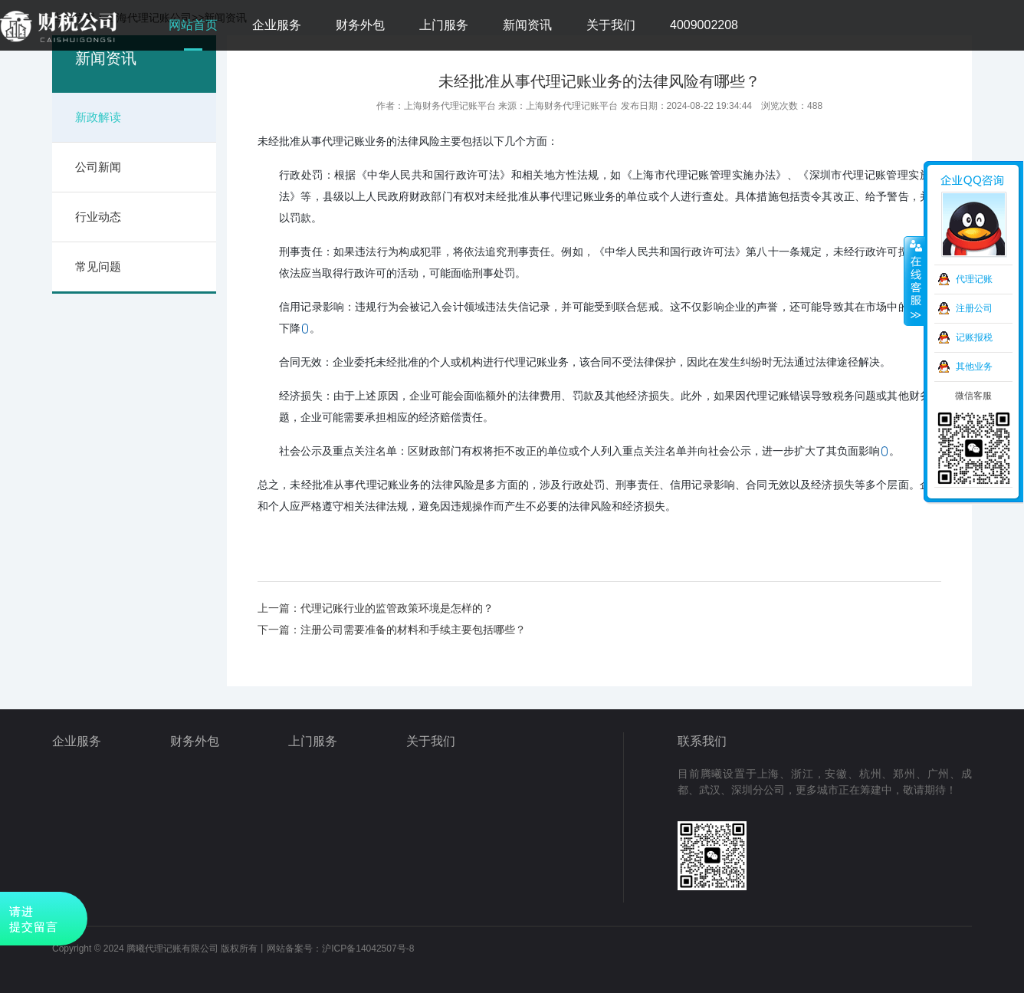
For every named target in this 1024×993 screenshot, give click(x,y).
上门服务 (443, 24)
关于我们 (610, 24)
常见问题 (98, 266)
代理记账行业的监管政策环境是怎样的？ (397, 608)
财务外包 (360, 24)
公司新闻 (98, 166)
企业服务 (276, 24)
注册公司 (974, 308)
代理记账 (974, 279)
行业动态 (98, 216)
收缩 (914, 281)
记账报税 (974, 337)
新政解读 (98, 116)
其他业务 (974, 366)
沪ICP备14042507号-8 (368, 948)
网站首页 (193, 24)
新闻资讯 (527, 24)
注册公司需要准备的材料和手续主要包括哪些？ (413, 629)
